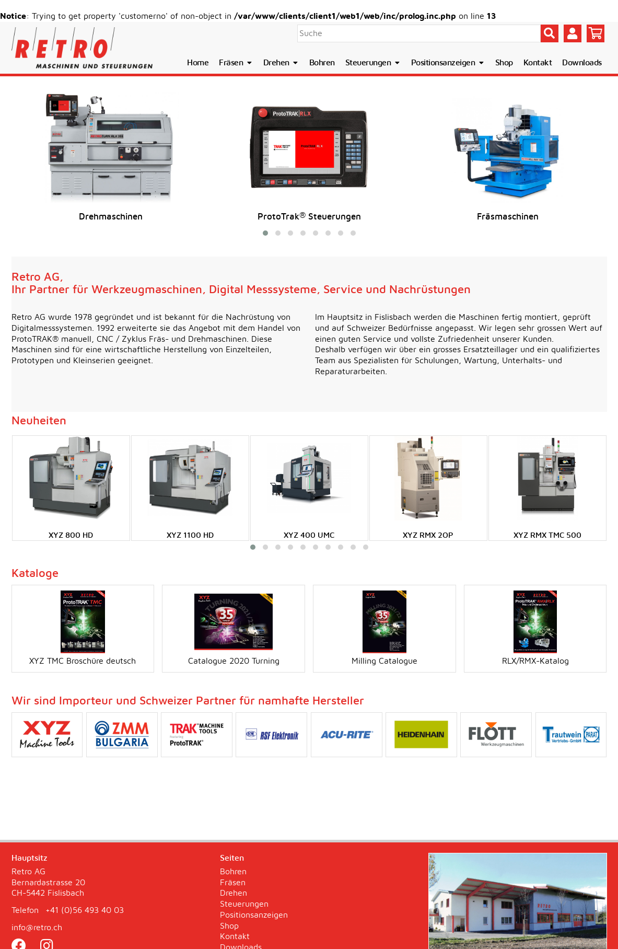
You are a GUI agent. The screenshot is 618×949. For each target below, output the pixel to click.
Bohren (322, 63)
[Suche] (419, 33)
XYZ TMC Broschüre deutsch (82, 628)
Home (197, 63)
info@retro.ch (36, 927)
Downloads (582, 63)
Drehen (281, 63)
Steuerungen (373, 63)
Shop (504, 63)
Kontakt (537, 63)
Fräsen (235, 63)
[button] (265, 233)
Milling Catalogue (384, 628)
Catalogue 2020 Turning (233, 628)
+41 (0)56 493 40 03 (84, 910)
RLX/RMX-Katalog (535, 628)
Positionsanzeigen (448, 63)
